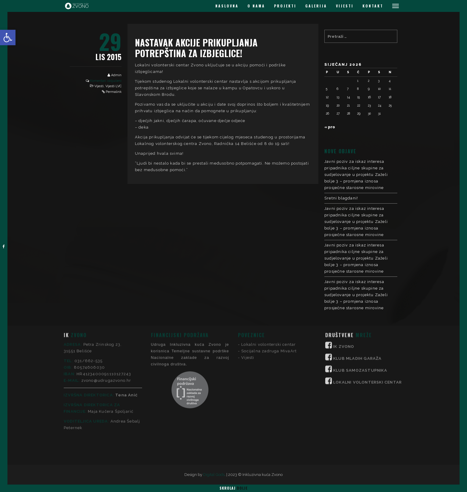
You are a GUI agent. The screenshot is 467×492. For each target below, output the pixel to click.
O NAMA (256, 5)
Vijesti (99, 86)
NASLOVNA (227, 5)
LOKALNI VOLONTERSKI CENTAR (367, 338)
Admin (116, 75)
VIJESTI (345, 5)
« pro (329, 127)
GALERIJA (316, 5)
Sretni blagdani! (341, 198)
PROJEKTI (285, 5)
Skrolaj (233, 488)
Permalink (114, 92)
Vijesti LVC (113, 86)
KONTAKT (372, 5)
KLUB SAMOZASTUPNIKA (360, 326)
